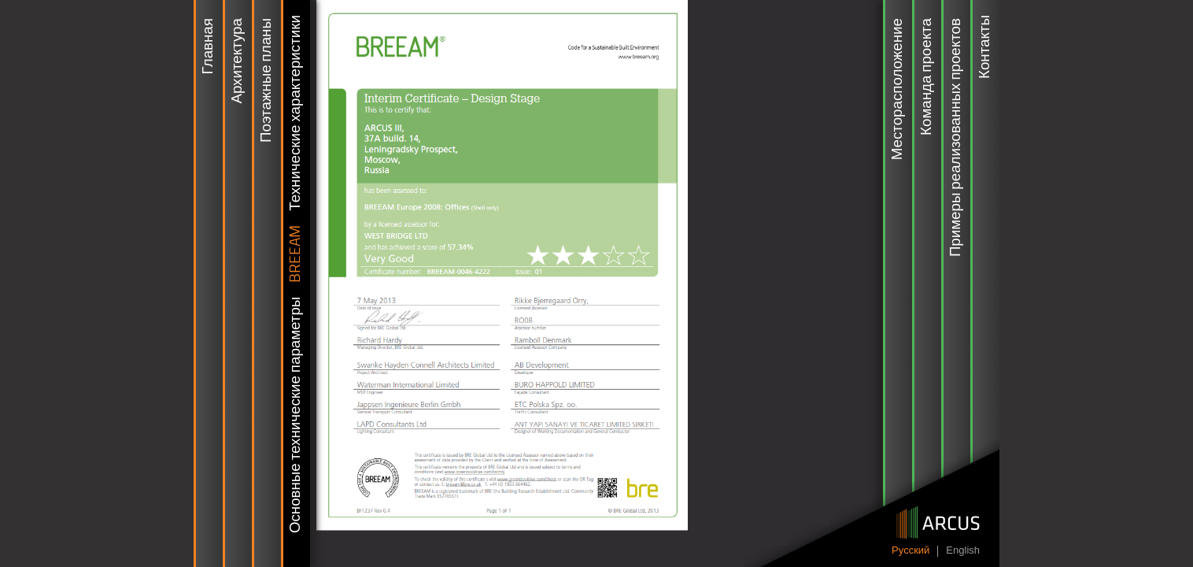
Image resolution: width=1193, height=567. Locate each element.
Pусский (910, 551)
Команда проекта (927, 76)
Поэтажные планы (267, 80)
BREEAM (296, 254)
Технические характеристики (296, 113)
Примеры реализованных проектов (956, 137)
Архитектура (238, 60)
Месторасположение (898, 89)
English (963, 551)
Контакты (985, 47)
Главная (208, 46)
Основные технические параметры (296, 415)
